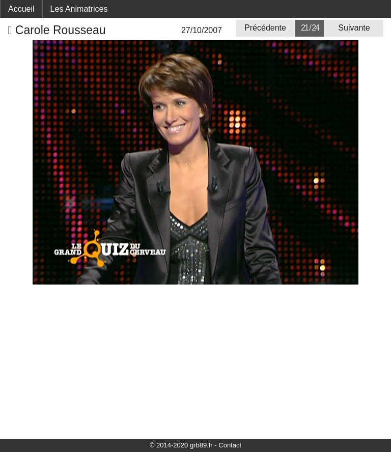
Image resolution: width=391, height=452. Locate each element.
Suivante (354, 27)
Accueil (21, 9)
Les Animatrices (79, 9)
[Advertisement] (195, 361)
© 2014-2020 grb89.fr (181, 445)
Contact (229, 445)
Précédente (265, 27)
